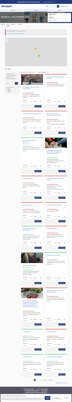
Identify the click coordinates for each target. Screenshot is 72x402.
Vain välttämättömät (56, 398)
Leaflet (59, 65)
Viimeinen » (51, 380)
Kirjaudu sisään (64, 6)
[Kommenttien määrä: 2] (64, 278)
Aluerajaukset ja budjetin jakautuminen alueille (36, 392)
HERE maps (64, 65)
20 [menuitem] (47, 72)
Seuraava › (45, 380)
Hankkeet (8, 90)
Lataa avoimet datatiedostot (42, 394)
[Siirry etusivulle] (7, 6)
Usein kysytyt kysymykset (43, 389)
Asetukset (66, 398)
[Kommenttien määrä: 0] (40, 101)
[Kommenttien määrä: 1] (40, 216)
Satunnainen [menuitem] (30, 72)
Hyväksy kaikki (47, 398)
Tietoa (59, 10)
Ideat (8, 24)
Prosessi (3, 24)
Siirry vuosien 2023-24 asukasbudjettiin (15, 33)
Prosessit (36, 10)
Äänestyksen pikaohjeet (28, 389)
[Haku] (10, 83)
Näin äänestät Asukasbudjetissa (32, 390)
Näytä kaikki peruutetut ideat (62, 382)
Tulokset (8, 91)
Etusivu (12, 10)
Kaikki (8, 88)
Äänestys (13, 24)
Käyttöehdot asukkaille (28, 394)
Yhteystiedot (44, 390)
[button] (39, 55)
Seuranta (19, 24)
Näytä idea (38, 106)
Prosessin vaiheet (52, 20)
